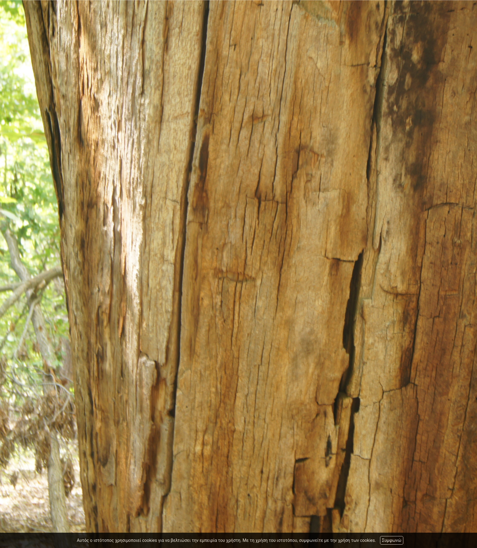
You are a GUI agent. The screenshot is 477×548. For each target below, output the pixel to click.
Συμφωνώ (391, 540)
